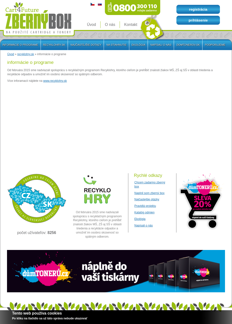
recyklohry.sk (25, 54)
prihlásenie (198, 20)
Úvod (10, 54)
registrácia (198, 9)
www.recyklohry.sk (55, 81)
